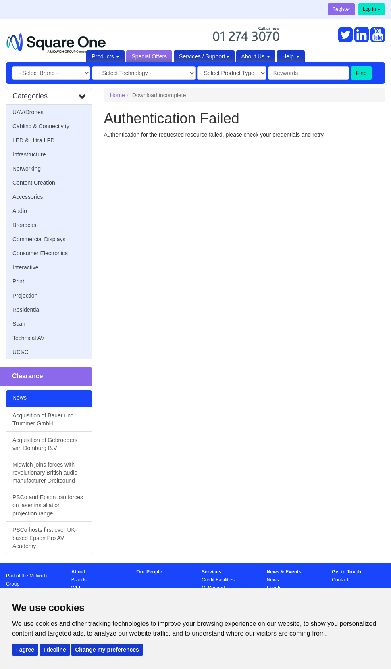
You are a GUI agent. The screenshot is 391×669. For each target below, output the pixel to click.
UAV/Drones (28, 112)
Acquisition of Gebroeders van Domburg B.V (44, 444)
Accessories (27, 197)
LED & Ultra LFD (33, 140)
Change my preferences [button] (107, 649)
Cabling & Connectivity (40, 126)
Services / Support (204, 56)
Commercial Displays (38, 239)
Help (290, 56)
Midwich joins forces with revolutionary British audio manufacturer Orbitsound (44, 472)
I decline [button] (55, 649)
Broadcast (25, 225)
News (273, 580)
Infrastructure (29, 154)
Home (117, 95)
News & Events (284, 572)
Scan (18, 324)
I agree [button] (25, 649)
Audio (19, 211)
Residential (26, 309)
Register (341, 9)
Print (18, 281)
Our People (149, 572)
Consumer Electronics (40, 253)
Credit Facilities (218, 580)
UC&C (20, 352)
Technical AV (28, 338)
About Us (255, 56)
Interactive (25, 267)
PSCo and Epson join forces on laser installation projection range (47, 505)
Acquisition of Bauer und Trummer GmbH (43, 419)
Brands (79, 580)
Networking (26, 168)
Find (361, 73)
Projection (24, 295)
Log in (372, 9)
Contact (340, 580)
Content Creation (33, 182)
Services (211, 572)
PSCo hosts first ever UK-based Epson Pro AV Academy (44, 538)
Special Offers (149, 56)
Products (105, 56)
